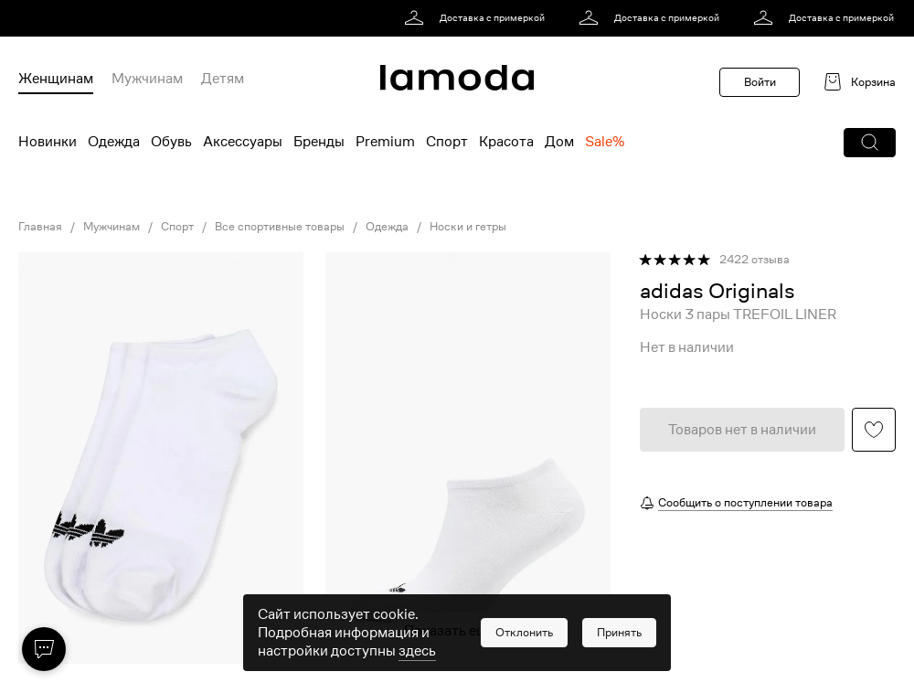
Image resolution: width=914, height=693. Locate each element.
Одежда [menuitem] (114, 142)
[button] (870, 142)
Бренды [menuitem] (319, 142)
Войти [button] (760, 82)
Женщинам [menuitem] (55, 78)
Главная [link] (40, 226)
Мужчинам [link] (111, 226)
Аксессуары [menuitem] (242, 142)
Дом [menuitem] (559, 142)
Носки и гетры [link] (468, 226)
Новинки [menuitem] (47, 142)
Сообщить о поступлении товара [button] (745, 502)
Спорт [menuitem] (447, 142)
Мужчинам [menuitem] (147, 78)
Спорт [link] (177, 226)
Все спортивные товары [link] (280, 226)
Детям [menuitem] (222, 78)
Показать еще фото (468, 631)
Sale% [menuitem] (604, 142)
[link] (477, 18)
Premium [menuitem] (385, 142)
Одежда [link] (387, 226)
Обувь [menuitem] (171, 142)
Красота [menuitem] (506, 142)
